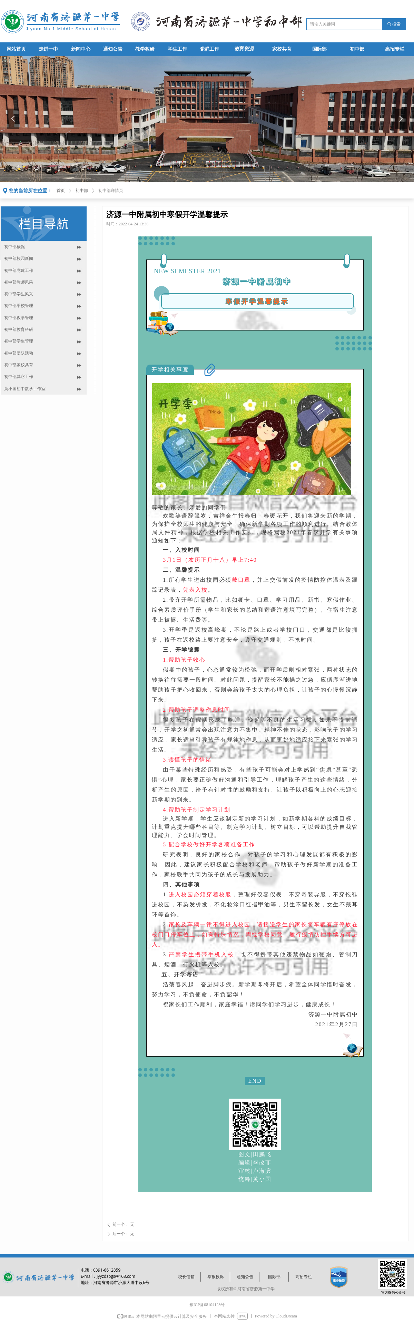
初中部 (82, 190)
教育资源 (244, 48)
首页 (61, 190)
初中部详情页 (110, 190)
